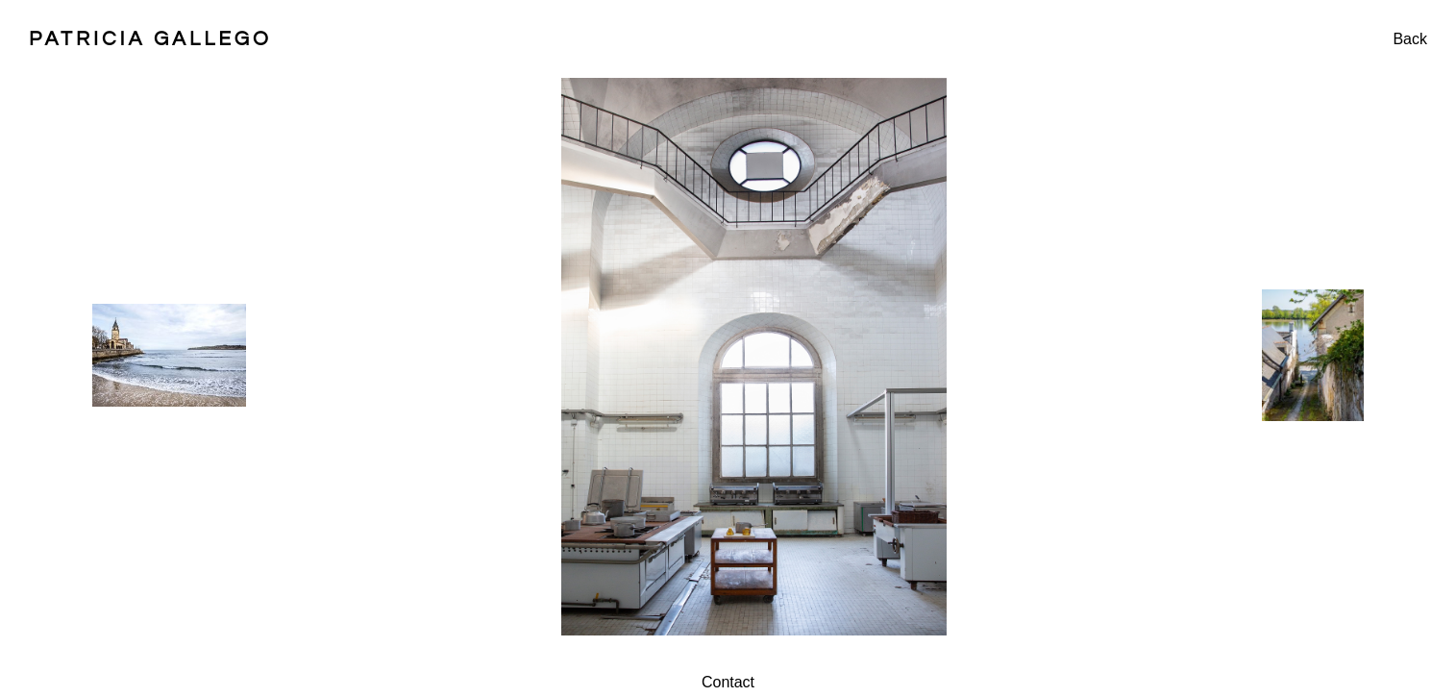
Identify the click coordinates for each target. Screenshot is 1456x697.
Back (1410, 39)
